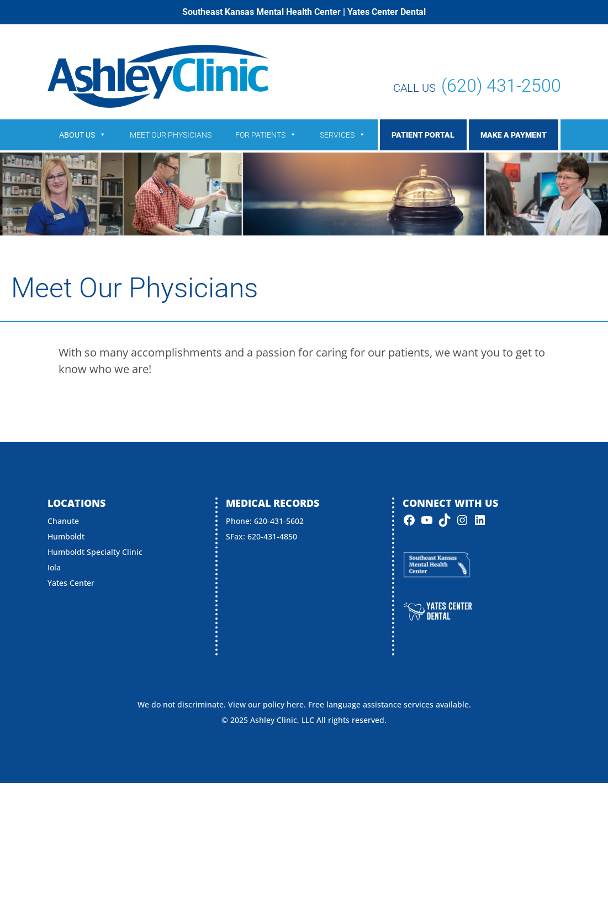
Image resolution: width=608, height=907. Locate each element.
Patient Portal (423, 134)
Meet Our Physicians (171, 134)
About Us (82, 134)
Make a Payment (513, 134)
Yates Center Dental (386, 12)
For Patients (266, 134)
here (295, 704)
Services (343, 134)
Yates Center (70, 583)
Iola (54, 567)
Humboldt (65, 536)
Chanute (63, 521)
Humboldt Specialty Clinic (94, 552)
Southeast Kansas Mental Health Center (261, 12)
